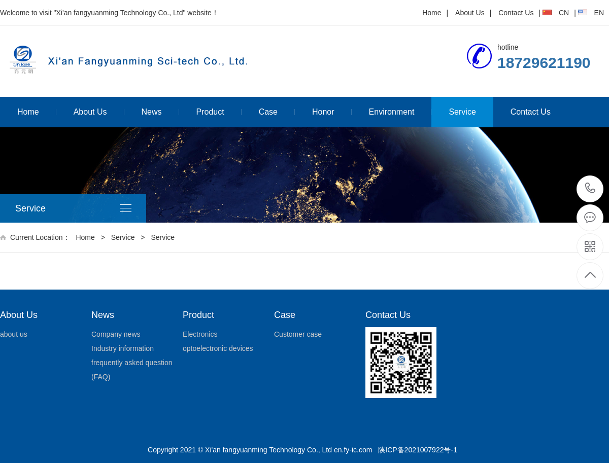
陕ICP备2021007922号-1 (417, 450)
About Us (470, 13)
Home (431, 13)
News (152, 112)
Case (268, 112)
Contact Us (515, 13)
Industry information (122, 348)
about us (13, 334)
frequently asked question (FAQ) (132, 370)
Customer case (298, 334)
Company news (116, 334)
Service (462, 112)
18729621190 (590, 188)
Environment (392, 112)
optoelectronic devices (218, 348)
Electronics (200, 334)
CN (564, 13)
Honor (323, 112)
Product (210, 112)
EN (599, 13)
